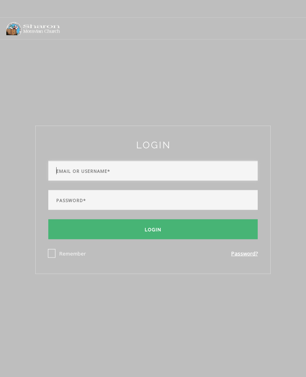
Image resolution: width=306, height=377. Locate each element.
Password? (244, 253)
